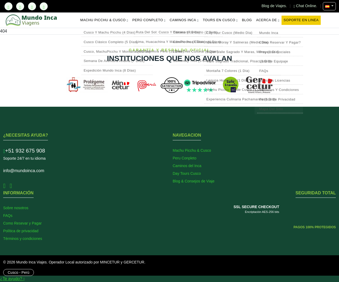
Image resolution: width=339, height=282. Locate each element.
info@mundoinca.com (23, 170)
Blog (247, 20)
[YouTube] (44, 6)
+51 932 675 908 (24, 151)
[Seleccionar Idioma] (329, 6)
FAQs (7, 215)
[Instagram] (32, 6)
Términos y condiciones (22, 238)
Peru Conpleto (185, 158)
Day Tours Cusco (187, 173)
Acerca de (267, 20)
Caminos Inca (184, 20)
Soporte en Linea (301, 20)
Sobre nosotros (15, 208)
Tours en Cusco (220, 20)
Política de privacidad (20, 231)
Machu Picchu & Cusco (104, 20)
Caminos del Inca (187, 166)
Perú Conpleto (149, 20)
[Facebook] (20, 6)
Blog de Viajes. (275, 6)
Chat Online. (305, 6)
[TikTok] (8, 6)
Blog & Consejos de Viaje (194, 181)
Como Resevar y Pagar (22, 223)
